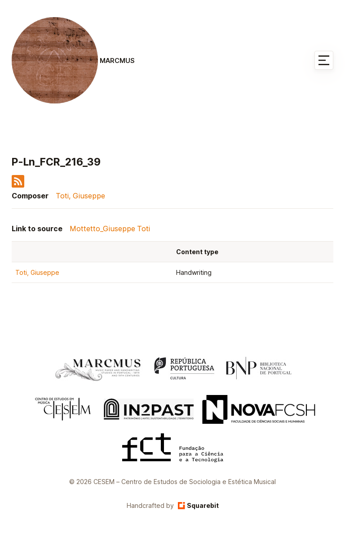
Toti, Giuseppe (80, 195)
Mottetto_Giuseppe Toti (110, 228)
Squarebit (198, 505)
